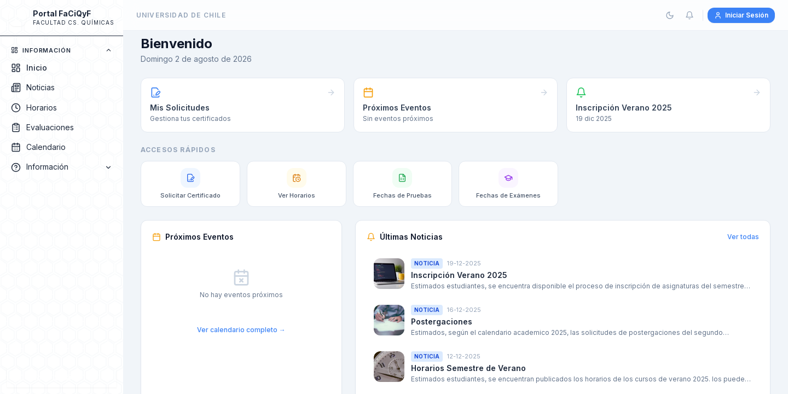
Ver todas (743, 237)
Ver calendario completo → (241, 330)
